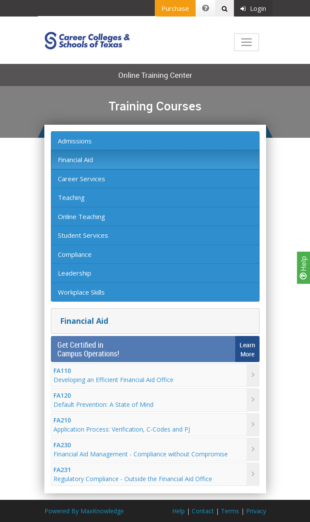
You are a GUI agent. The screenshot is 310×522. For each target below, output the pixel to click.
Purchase (175, 8)
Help (303, 267)
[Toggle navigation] (246, 42)
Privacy (256, 511)
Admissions (75, 140)
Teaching (71, 197)
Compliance (75, 254)
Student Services (83, 235)
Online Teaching (81, 216)
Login (253, 8)
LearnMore (247, 349)
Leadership (74, 273)
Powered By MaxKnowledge (84, 511)
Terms (230, 511)
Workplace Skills (81, 292)
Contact (203, 511)
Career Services (81, 178)
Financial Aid (75, 159)
